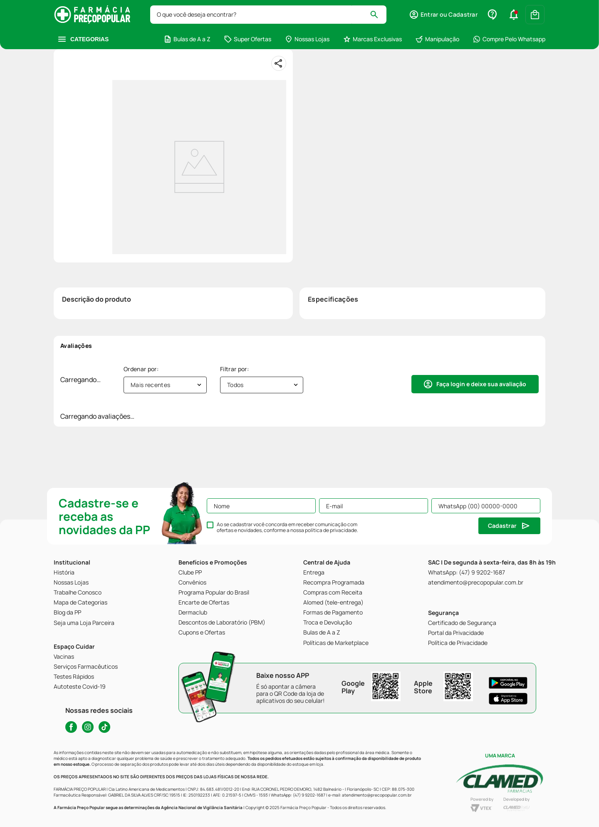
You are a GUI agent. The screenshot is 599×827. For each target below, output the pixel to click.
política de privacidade (331, 530)
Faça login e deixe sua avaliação (481, 384)
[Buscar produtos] (378, 14)
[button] (443, 14)
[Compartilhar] (278, 63)
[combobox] (268, 15)
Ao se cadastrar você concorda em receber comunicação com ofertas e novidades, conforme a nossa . (287, 527)
